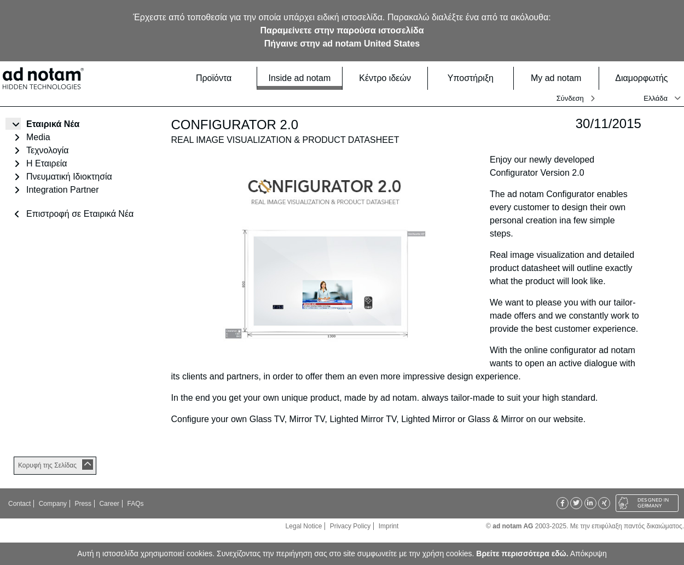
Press (82, 504)
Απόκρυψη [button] (588, 553)
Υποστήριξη (477, 78)
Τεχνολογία (47, 150)
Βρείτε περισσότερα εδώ (521, 553)
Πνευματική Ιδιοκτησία (69, 176)
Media (38, 137)
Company (53, 504)
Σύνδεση (570, 98)
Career (109, 504)
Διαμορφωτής (646, 78)
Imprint (389, 526)
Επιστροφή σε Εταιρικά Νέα (80, 213)
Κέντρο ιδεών (390, 78)
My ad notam (561, 78)
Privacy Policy (350, 526)
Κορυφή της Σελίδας (47, 465)
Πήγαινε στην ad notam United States (342, 43)
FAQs (135, 504)
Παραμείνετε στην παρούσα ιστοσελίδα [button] (342, 30)
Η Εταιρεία (46, 163)
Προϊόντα (223, 78)
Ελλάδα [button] (656, 98)
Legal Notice (304, 526)
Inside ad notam (301, 77)
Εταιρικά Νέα (52, 124)
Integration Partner (62, 189)
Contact (19, 504)
